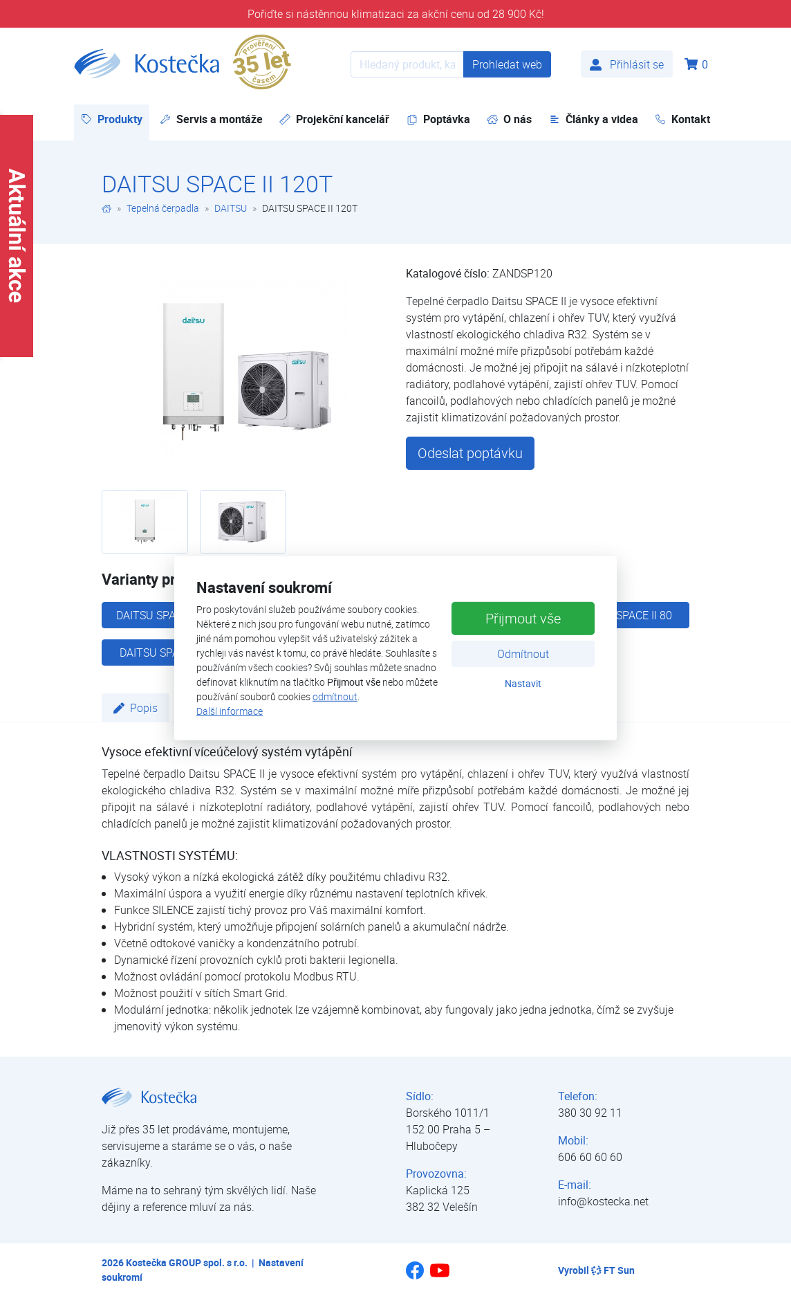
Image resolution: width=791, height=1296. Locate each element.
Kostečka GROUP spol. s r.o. (187, 1262)
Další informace (229, 711)
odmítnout (335, 696)
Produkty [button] (115, 119)
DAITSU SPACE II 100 (167, 615)
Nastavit (523, 683)
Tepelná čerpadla (163, 208)
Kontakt (682, 119)
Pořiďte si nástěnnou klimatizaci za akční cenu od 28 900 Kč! (396, 13)
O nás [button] (509, 119)
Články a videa (593, 119)
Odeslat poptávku (470, 453)
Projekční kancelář (334, 119)
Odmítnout (523, 653)
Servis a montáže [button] (211, 119)
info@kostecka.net (603, 1201)
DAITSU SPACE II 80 (624, 615)
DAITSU (230, 208)
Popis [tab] (135, 707)
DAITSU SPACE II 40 (168, 652)
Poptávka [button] (438, 119)
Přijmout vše (523, 618)
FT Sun (613, 1270)
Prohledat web (507, 64)
